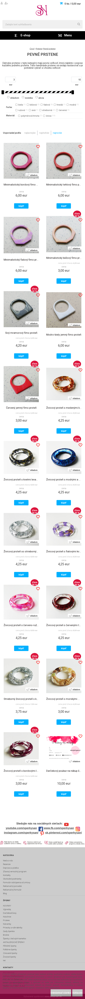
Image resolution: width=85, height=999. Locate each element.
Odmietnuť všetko (61, 992)
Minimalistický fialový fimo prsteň (21, 259)
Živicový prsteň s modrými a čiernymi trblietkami (64, 479)
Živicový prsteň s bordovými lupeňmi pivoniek (21, 770)
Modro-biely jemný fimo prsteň (63, 334)
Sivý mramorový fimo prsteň (21, 332)
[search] (79, 24)
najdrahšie (44, 133)
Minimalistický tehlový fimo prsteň (64, 184)
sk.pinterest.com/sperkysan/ (63, 832)
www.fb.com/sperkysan (59, 828)
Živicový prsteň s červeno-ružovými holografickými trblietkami (21, 625)
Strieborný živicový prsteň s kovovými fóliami (21, 698)
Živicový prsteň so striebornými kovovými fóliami (21, 551)
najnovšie (57, 133)
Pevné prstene (49, 49)
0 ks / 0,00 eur (73, 3)
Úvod (32, 49)
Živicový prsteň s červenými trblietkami (64, 625)
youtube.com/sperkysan (21, 828)
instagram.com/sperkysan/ (21, 832)
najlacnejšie (30, 133)
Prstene (39, 49)
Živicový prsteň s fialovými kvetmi (64, 551)
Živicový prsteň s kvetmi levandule (21, 479)
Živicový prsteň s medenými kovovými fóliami (64, 407)
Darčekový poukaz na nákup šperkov (64, 770)
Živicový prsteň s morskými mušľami (64, 698)
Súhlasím (77, 992)
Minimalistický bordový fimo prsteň (21, 184)
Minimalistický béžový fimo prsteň (64, 257)
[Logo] (42, 10)
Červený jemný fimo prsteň (21, 407)
